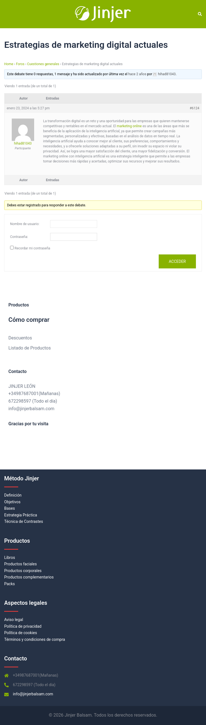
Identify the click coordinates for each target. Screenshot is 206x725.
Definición (13, 495)
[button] (199, 14)
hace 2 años (137, 74)
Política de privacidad (22, 626)
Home (8, 64)
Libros (9, 557)
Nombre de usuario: (24, 224)
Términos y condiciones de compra (34, 639)
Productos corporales (23, 570)
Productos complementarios (29, 577)
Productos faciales (20, 564)
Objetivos (12, 502)
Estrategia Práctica (20, 515)
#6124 (194, 108)
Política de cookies (20, 632)
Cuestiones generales (43, 64)
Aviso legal (13, 619)
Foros (20, 64)
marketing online (129, 126)
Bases (9, 508)
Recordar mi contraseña (32, 248)
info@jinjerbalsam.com (31, 408)
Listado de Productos (29, 348)
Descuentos (20, 338)
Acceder (177, 261)
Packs (9, 584)
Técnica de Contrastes (23, 521)
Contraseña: (19, 237)
